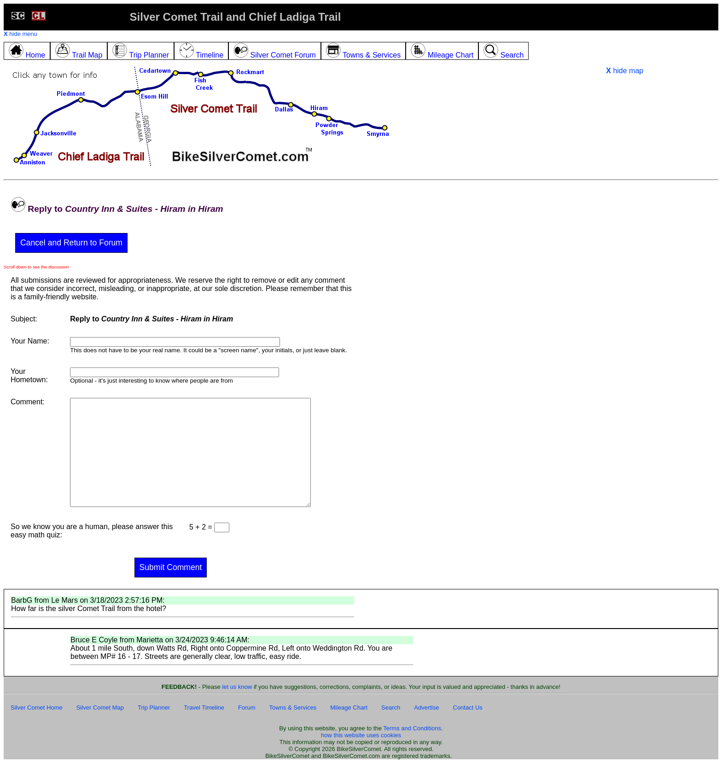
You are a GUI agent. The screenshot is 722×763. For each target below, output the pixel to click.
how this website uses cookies (361, 735)
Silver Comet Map (100, 707)
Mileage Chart (348, 707)
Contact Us (468, 707)
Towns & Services (293, 707)
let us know (237, 686)
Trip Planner (154, 707)
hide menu (20, 33)
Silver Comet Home (37, 707)
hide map (624, 71)
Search (390, 707)
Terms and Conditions (412, 728)
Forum (247, 707)
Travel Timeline (204, 707)
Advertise (426, 707)
